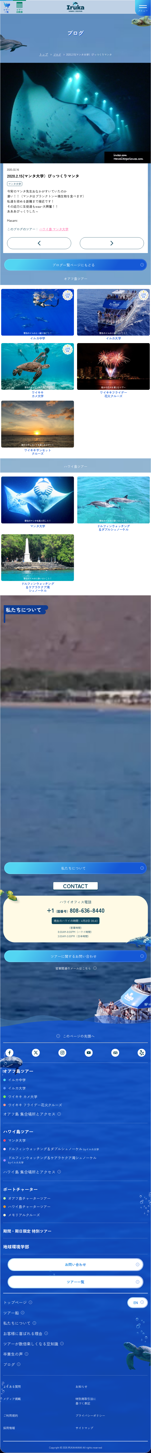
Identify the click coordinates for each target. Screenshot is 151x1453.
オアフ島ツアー (18, 1071)
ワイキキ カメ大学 (22, 1096)
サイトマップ (84, 1428)
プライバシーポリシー (90, 1415)
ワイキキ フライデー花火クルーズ (35, 1104)
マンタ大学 (14, 184)
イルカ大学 (17, 1088)
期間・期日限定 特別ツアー (27, 1231)
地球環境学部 (16, 1246)
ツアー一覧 (6, 6)
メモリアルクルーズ (24, 1214)
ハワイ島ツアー (18, 1131)
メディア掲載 (12, 1399)
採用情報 (9, 1428)
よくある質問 (12, 1386)
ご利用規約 (10, 1415)
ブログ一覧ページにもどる (73, 264)
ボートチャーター (20, 1189)
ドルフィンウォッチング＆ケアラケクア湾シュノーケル (52, 1159)
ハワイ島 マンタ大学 (53, 229)
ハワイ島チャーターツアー (29, 1206)
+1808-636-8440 (76, 910)
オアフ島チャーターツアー (29, 1198)
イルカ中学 (17, 1079)
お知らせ (81, 1386)
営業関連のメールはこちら (73, 968)
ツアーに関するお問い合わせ (74, 956)
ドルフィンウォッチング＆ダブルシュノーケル (53, 1148)
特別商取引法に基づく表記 (86, 1401)
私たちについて (73, 868)
